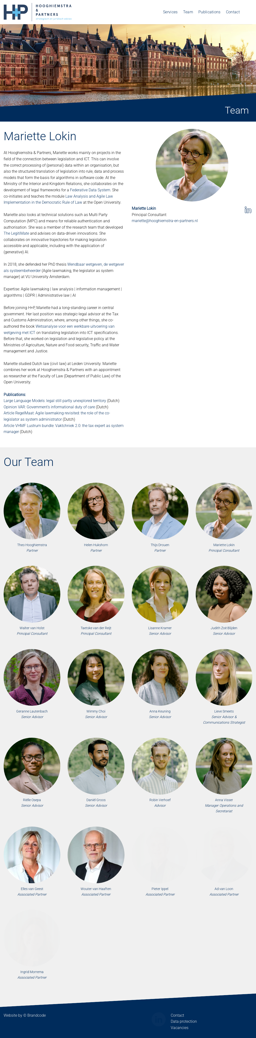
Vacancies (179, 1027)
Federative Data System (90, 190)
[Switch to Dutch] (248, 12)
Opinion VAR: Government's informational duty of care (49, 407)
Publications (209, 12)
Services (170, 12)
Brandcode (36, 1015)
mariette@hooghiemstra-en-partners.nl (165, 220)
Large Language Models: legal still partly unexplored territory (55, 400)
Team (188, 12)
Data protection (184, 1021)
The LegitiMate (16, 233)
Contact (233, 12)
